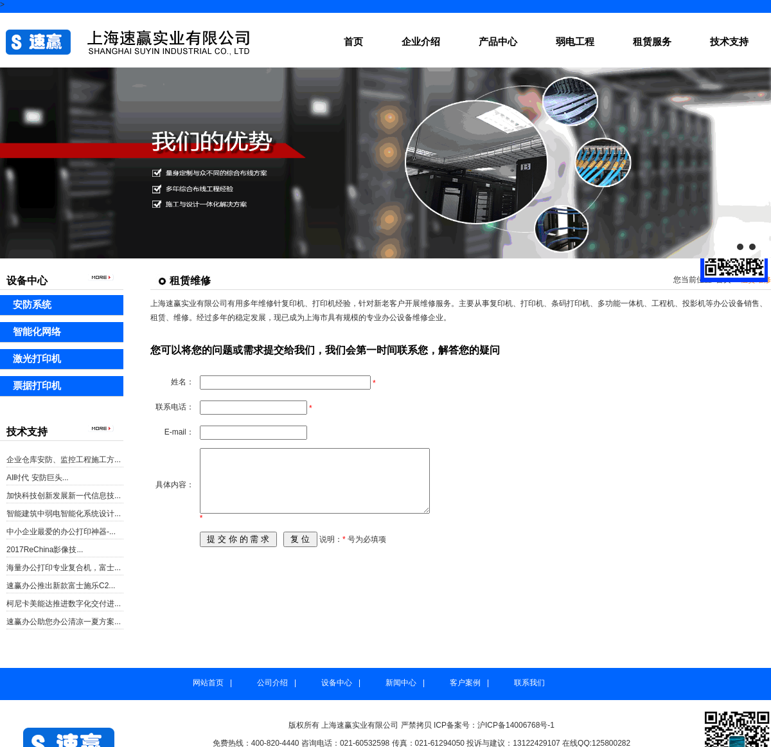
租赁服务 (652, 41)
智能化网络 (37, 331)
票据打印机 (37, 385)
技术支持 (729, 41)
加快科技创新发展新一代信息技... (63, 495)
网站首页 (208, 682)
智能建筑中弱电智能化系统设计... (63, 513)
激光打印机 (37, 358)
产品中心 (498, 41)
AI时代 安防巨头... (37, 477)
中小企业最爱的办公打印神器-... (61, 531)
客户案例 (465, 682)
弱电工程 (575, 41)
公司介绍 (272, 682)
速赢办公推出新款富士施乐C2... (60, 585)
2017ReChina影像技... (44, 549)
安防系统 (32, 304)
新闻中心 (401, 682)
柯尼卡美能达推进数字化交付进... (63, 603)
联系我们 (529, 682)
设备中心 (336, 682)
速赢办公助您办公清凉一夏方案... (63, 621)
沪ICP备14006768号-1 (515, 725)
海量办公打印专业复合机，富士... (63, 567)
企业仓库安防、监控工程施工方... (63, 459)
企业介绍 (421, 41)
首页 (353, 41)
